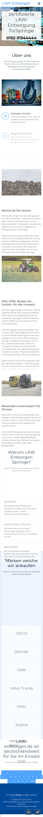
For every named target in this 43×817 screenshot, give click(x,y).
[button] (38, 812)
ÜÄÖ (32, 781)
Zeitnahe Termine (21, 122)
